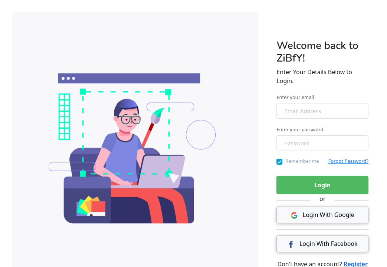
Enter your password (299, 129)
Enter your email (295, 97)
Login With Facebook (323, 244)
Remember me (302, 161)
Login (322, 185)
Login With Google (322, 215)
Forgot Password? (348, 161)
